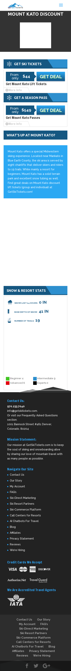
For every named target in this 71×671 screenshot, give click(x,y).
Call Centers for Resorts (25, 515)
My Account (17, 486)
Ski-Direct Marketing (23, 497)
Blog (13, 526)
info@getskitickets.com (22, 410)
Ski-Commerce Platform (25, 509)
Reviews (15, 544)
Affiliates (15, 532)
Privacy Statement (22, 538)
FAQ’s (13, 492)
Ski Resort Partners (22, 503)
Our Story (16, 480)
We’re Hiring (17, 550)
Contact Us (17, 474)
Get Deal (51, 76)
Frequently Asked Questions (40, 415)
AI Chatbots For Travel (24, 521)
